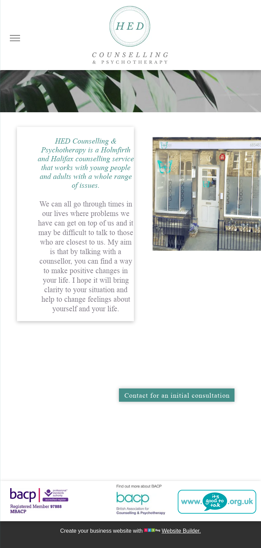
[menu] (15, 38)
